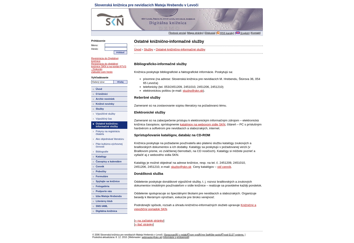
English (242, 33)
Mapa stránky (195, 33)
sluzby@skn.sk (193, 90)
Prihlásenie (98, 40)
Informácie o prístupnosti (175, 237)
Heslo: (94, 49)
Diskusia (210, 33)
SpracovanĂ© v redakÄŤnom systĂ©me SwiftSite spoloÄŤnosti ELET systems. (204, 235)
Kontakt (255, 33)
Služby (148, 49)
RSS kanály (225, 33)
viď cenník (224, 166)
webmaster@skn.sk (152, 237)
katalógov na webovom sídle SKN (202, 124)
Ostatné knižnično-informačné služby (180, 49)
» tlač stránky (144, 224)
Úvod (137, 49)
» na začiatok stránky (149, 220)
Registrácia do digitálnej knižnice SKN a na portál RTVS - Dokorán (108, 66)
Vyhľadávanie (99, 77)
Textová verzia (177, 33)
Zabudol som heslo (102, 71)
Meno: (94, 45)
